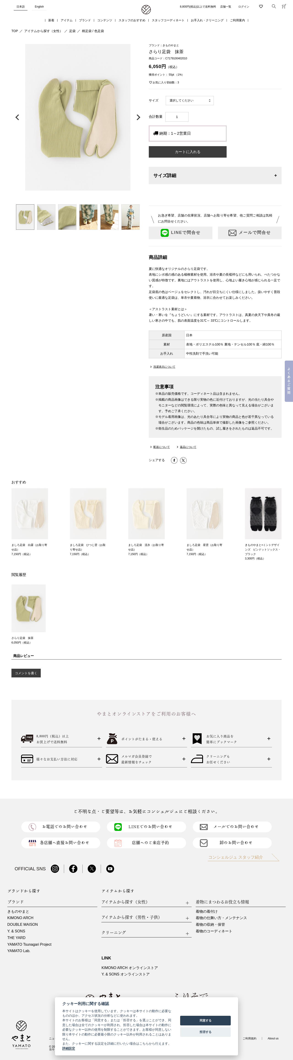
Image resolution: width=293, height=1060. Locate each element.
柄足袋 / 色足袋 (93, 31)
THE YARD (16, 938)
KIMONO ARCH (20, 918)
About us (273, 1038)
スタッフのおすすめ (132, 20)
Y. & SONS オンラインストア (125, 974)
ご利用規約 (249, 1038)
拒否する (206, 1032)
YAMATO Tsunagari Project (29, 944)
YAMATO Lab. (18, 951)
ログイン (243, 6)
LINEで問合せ (181, 233)
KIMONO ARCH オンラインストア (129, 968)
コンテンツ (104, 20)
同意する (206, 1020)
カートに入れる (188, 152)
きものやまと (18, 911)
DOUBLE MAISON (22, 924)
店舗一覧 (225, 6)
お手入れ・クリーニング (207, 20)
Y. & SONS (16, 931)
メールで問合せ (249, 233)
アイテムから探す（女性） (43, 31)
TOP (14, 31)
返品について (188, 447)
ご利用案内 (237, 20)
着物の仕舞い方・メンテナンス (221, 918)
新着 (51, 20)
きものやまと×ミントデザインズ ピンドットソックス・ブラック (263, 549)
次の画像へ (137, 117)
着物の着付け (207, 911)
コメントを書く (26, 673)
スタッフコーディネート (168, 20)
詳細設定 (68, 1048)
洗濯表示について (164, 366)
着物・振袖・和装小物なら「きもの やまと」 (146, 10)
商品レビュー (23, 656)
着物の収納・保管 (210, 924)
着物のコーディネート (214, 931)
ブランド (85, 20)
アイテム (67, 20)
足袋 (72, 31)
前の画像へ (18, 117)
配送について (161, 447)
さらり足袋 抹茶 (22, 638)
